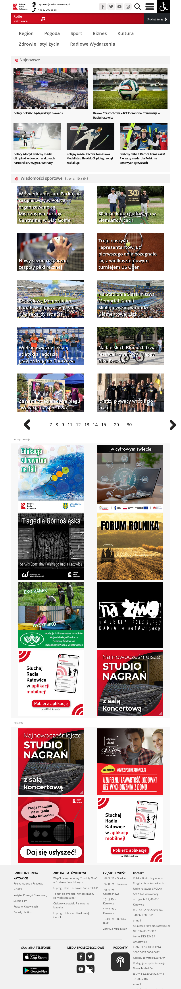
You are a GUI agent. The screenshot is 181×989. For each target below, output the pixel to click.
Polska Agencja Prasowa (28, 883)
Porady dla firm (22, 912)
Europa (116, 73)
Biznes (100, 33)
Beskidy (74, 128)
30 (129, 425)
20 (116, 425)
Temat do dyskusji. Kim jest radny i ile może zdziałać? (74, 896)
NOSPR (17, 889)
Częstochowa (103, 73)
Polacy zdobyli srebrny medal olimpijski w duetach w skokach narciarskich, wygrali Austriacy (34, 158)
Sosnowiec (28, 73)
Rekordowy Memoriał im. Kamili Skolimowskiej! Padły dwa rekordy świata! (48, 307)
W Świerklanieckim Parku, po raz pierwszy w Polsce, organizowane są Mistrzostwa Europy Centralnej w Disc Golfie (50, 207)
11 (69, 425)
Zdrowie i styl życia (39, 44)
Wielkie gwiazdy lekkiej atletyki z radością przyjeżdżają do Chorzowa (47, 354)
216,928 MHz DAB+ (115, 929)
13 (86, 425)
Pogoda (52, 33)
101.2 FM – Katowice (109, 901)
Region (26, 33)
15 (103, 425)
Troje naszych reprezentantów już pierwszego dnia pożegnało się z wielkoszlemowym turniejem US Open (127, 254)
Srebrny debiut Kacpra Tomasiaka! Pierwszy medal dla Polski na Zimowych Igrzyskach (142, 158)
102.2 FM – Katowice (109, 911)
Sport (76, 33)
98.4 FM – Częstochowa (111, 892)
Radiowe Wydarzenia (92, 44)
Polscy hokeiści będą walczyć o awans (38, 113)
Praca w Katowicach (25, 906)
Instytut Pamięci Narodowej (30, 895)
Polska (126, 73)
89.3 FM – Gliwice (114, 878)
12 (78, 425)
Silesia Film (20, 901)
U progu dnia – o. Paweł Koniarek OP (75, 888)
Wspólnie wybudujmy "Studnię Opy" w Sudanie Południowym (75, 880)
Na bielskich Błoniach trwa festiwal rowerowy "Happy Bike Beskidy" (127, 354)
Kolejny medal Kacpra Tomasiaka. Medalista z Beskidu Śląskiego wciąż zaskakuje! (90, 158)
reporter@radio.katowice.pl (53, 4)
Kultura (125, 33)
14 (95, 425)
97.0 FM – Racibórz (115, 884)
